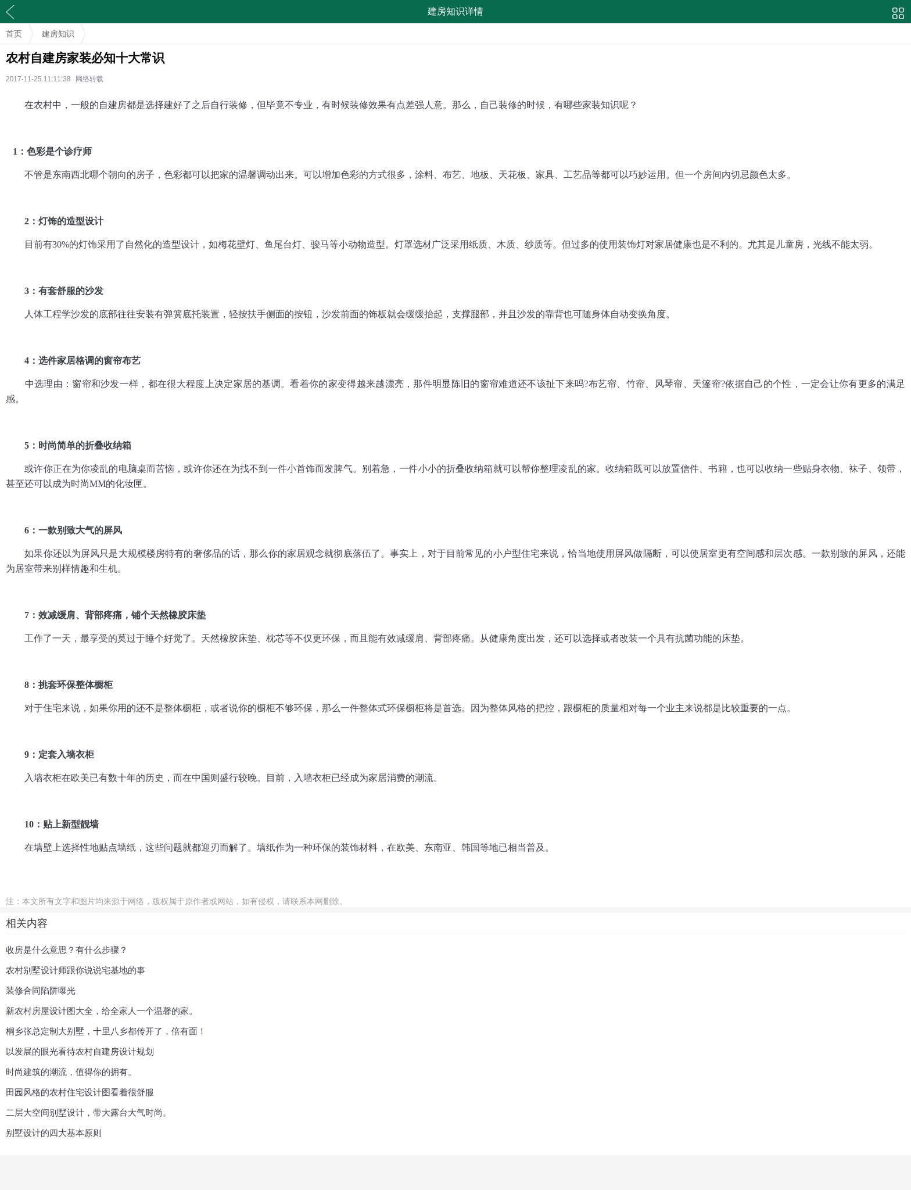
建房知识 (58, 33)
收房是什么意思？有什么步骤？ (67, 950)
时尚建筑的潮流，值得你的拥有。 (71, 1072)
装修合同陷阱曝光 (41, 990)
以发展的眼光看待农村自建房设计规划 (80, 1051)
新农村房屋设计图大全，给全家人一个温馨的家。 (102, 1011)
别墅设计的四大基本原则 (54, 1133)
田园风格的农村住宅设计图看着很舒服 (80, 1092)
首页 (14, 33)
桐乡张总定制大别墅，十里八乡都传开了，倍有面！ (106, 1031)
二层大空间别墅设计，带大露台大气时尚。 (88, 1112)
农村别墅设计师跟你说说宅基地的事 (75, 970)
